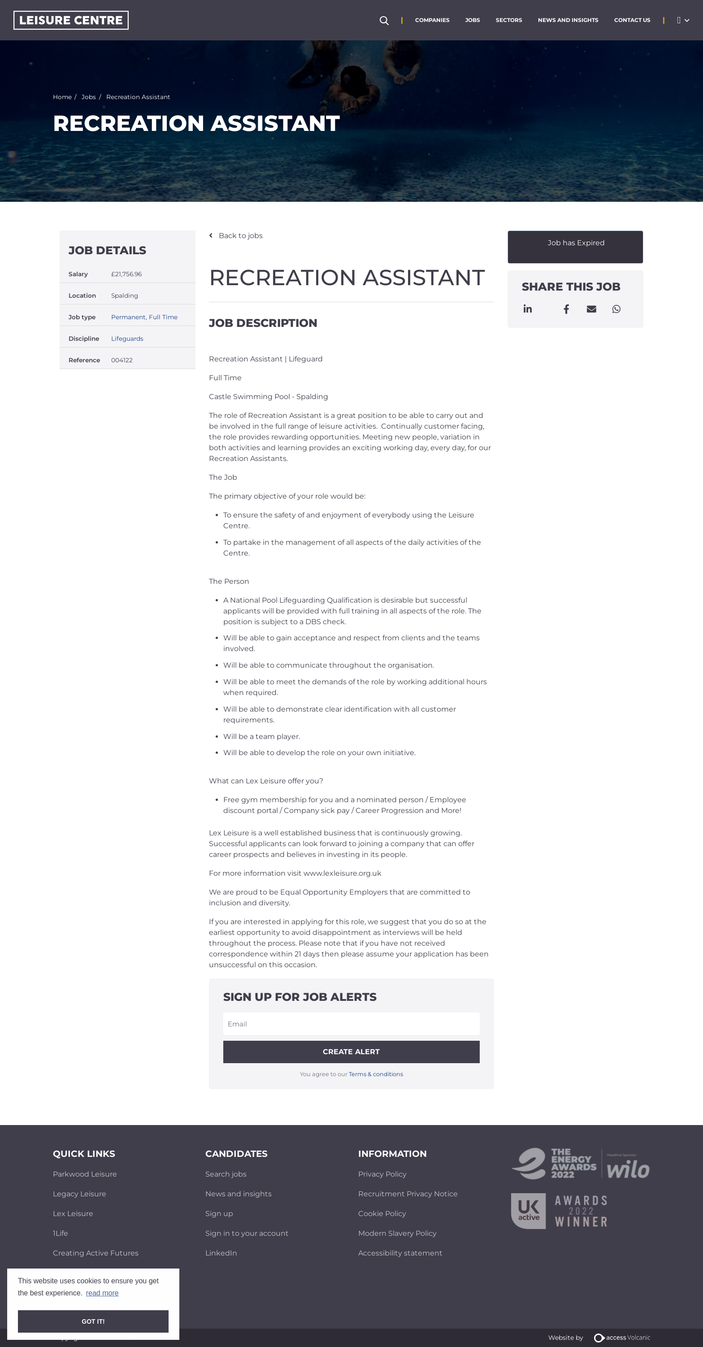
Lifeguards (127, 338)
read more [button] (102, 1293)
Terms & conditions (376, 1074)
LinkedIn (221, 1253)
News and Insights (568, 20)
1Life (60, 1233)
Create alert (351, 1051)
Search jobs (226, 1174)
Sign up (219, 1213)
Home (62, 96)
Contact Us (632, 20)
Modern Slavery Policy (397, 1233)
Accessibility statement (400, 1253)
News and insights (238, 1194)
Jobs (472, 20)
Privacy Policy (382, 1174)
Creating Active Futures (96, 1253)
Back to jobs (240, 235)
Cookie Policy (382, 1213)
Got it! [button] (93, 1321)
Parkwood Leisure (85, 1174)
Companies (432, 20)
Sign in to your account (247, 1233)
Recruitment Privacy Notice (408, 1194)
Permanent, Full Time (144, 317)
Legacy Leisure (79, 1194)
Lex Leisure (73, 1213)
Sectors (509, 20)
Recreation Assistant (138, 96)
